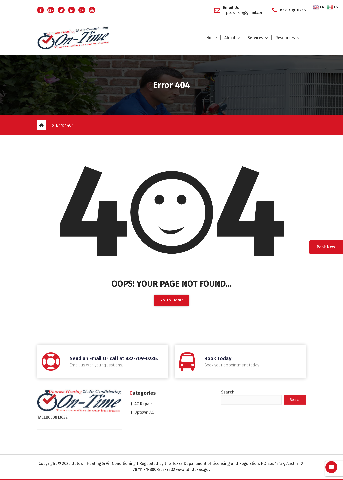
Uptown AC (144, 380)
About (229, 37)
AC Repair (143, 372)
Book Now (326, 247)
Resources (285, 37)
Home (211, 37)
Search (227, 360)
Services (255, 37)
